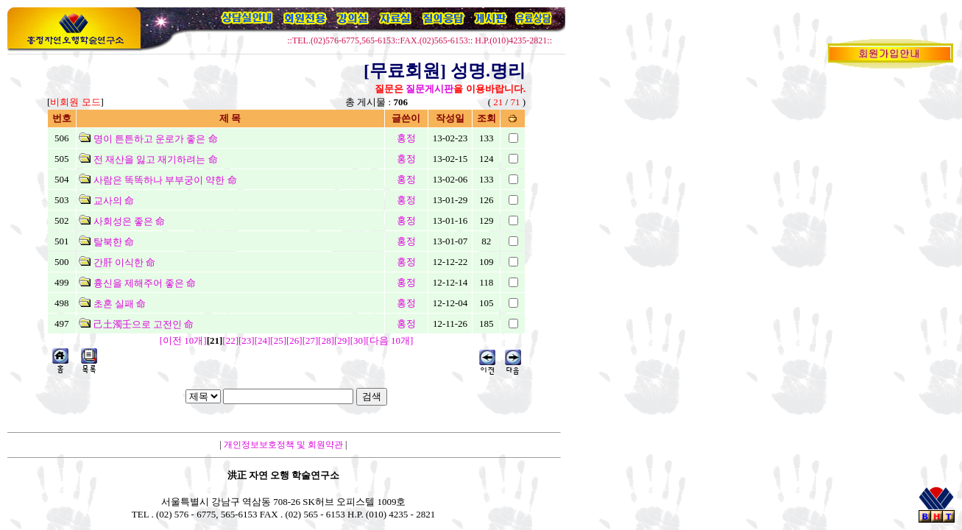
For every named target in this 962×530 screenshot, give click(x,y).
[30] (358, 340)
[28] (326, 340)
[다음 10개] (389, 340)
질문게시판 (429, 88)
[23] (246, 340)
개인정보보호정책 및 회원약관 (283, 444)
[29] (342, 340)
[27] (311, 340)
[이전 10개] (183, 340)
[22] (230, 340)
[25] (278, 340)
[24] (263, 340)
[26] (294, 340)
